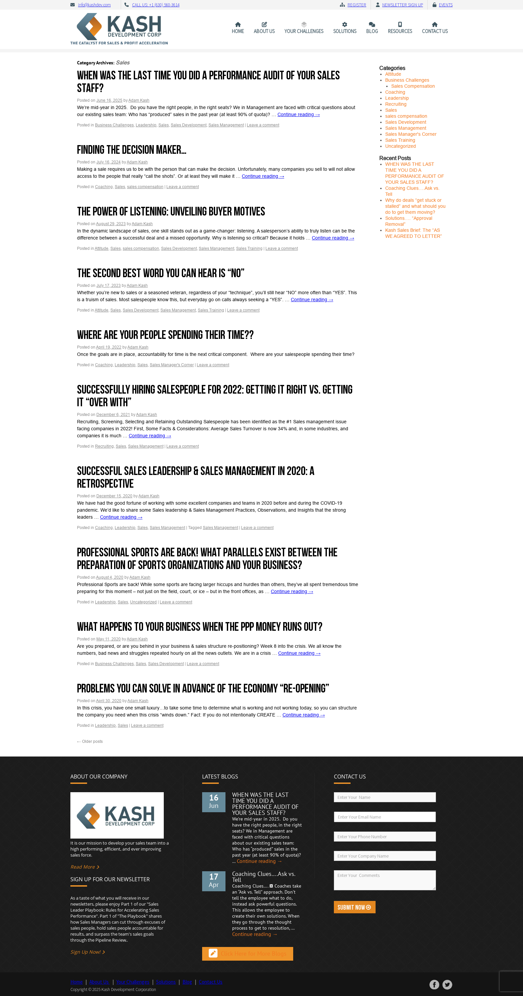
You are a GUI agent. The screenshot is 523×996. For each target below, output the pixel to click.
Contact (435, 31)
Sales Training (249, 248)
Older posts (90, 741)
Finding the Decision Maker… (131, 150)
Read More (82, 867)
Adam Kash (138, 100)
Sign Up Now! (85, 952)
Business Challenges (114, 125)
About (264, 31)
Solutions (344, 31)
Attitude (101, 248)
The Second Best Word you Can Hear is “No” (160, 274)
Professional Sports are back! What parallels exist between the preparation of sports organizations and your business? (207, 559)
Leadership (146, 125)
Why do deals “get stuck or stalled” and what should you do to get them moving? (415, 206)
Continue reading (299, 114)
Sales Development (188, 125)
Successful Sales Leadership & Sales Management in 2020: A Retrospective (196, 477)
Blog (372, 31)
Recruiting (104, 446)
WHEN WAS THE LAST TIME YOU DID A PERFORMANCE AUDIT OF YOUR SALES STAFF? (208, 82)
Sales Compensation (413, 86)
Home (238, 31)
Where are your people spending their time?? (165, 335)
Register (357, 5)
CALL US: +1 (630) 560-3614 (155, 5)
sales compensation (145, 186)
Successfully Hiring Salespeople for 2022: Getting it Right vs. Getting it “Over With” (215, 396)
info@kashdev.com (94, 5)
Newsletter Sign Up (402, 5)
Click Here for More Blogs (254, 953)
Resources (400, 31)
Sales (163, 125)
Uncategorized (143, 602)
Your (304, 31)
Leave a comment (263, 125)
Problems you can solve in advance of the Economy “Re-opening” (203, 689)
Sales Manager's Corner (172, 365)
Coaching (104, 186)
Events (446, 5)
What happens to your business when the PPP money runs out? (200, 627)
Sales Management (226, 125)
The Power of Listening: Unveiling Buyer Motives (171, 212)
